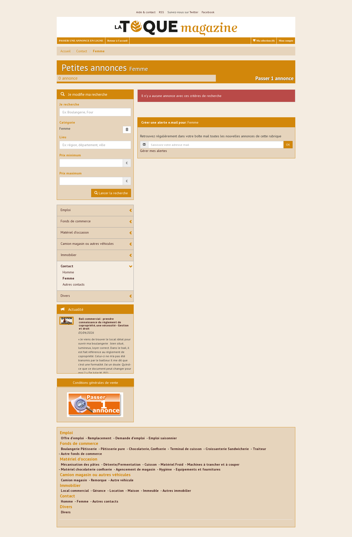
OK (288, 144)
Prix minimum (70, 155)
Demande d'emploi (130, 438)
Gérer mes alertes (153, 151)
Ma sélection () (264, 40)
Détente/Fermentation (122, 464)
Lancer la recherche (111, 193)
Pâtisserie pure (113, 449)
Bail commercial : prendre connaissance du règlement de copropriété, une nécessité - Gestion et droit (104, 323)
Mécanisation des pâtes (80, 464)
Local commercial (75, 490)
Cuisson (150, 464)
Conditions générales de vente (95, 382)
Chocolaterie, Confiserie (147, 449)
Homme (68, 272)
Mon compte (286, 40)
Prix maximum (70, 173)
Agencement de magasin (135, 469)
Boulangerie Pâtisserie (79, 449)
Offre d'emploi (72, 438)
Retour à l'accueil (117, 40)
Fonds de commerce (76, 221)
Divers (65, 295)
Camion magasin (74, 480)
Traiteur (259, 449)
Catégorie (67, 122)
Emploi (66, 210)
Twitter (193, 12)
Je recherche (69, 104)
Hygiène (165, 469)
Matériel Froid (172, 464)
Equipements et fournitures (198, 469)
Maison (133, 490)
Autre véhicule (121, 480)
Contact (81, 51)
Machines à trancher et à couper (213, 464)
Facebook (208, 12)
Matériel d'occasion (75, 232)
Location (117, 490)
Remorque (99, 480)
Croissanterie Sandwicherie (227, 449)
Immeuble (151, 490)
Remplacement (99, 438)
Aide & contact (145, 12)
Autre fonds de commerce (81, 453)
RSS (161, 12)
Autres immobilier (177, 490)
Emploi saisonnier (163, 438)
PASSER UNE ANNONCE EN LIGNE (81, 40)
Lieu (62, 137)
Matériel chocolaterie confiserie (86, 469)
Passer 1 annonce (274, 78)
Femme (68, 278)
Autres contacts (74, 284)
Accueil (65, 51)
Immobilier (69, 255)
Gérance (99, 490)
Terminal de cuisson (186, 449)
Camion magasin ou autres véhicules (87, 243)
